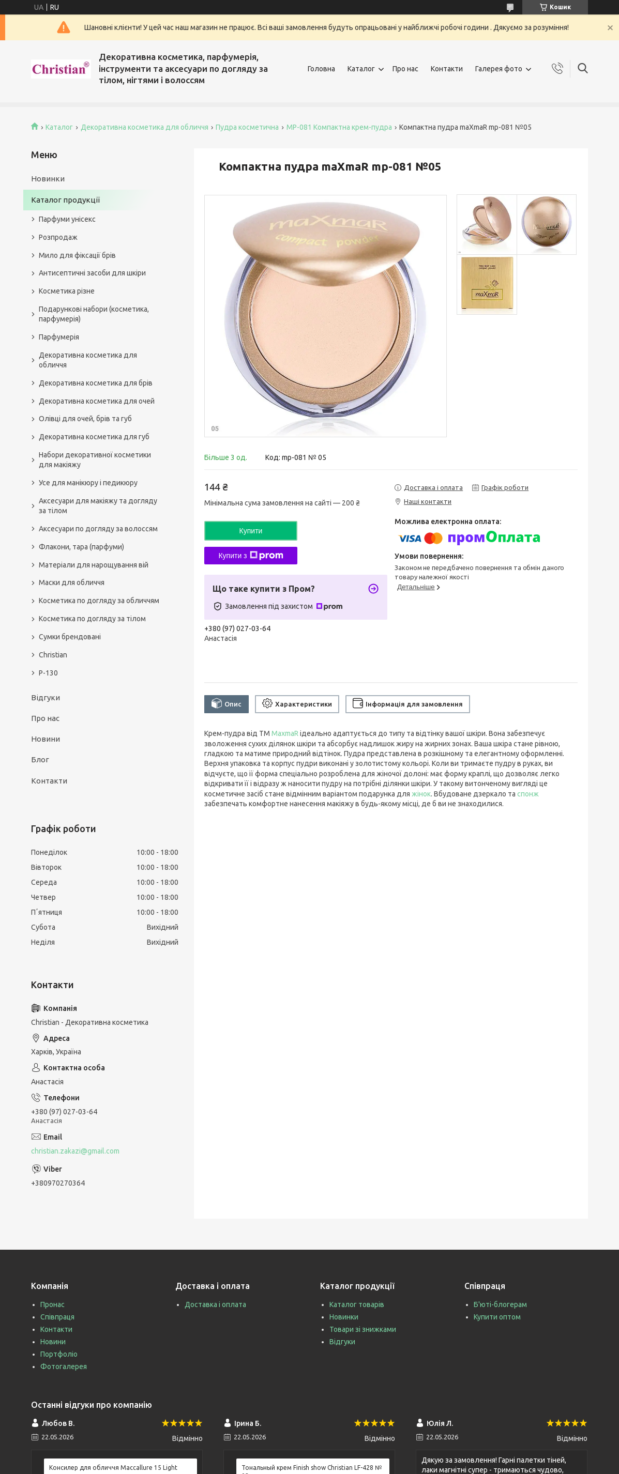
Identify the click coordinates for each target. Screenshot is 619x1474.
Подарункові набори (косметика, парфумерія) (94, 314)
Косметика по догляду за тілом (92, 619)
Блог (40, 759)
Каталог (361, 69)
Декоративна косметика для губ (94, 437)
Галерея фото (498, 69)
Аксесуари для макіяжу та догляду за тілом (98, 506)
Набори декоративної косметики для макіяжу (95, 460)
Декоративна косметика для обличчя (144, 127)
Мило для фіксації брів (77, 255)
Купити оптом (497, 1317)
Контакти (447, 69)
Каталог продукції (65, 199)
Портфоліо (59, 1354)
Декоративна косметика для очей (97, 401)
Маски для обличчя (71, 582)
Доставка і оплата (215, 1304)
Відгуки (45, 697)
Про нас (405, 69)
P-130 (48, 673)
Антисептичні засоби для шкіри (92, 273)
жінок (421, 794)
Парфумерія (59, 337)
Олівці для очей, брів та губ (85, 418)
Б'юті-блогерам (500, 1304)
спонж (528, 794)
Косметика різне (67, 291)
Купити (251, 531)
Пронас (52, 1304)
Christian (53, 655)
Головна (321, 69)
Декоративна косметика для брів (96, 383)
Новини (45, 738)
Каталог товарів (356, 1304)
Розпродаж (58, 237)
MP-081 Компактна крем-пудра (339, 127)
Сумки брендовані (70, 637)
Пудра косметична (247, 127)
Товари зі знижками (362, 1329)
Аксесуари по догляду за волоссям (98, 529)
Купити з (250, 555)
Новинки (48, 178)
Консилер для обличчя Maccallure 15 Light (113, 1467)
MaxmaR (284, 733)
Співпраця (57, 1317)
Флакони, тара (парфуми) (81, 547)
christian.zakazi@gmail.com (75, 1151)
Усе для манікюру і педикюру (88, 483)
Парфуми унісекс (67, 219)
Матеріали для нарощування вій (93, 565)
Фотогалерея (63, 1366)
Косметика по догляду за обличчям (99, 600)
